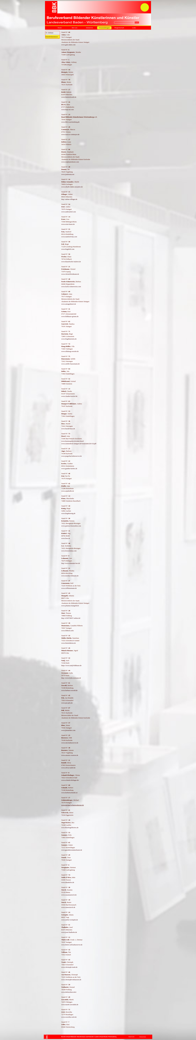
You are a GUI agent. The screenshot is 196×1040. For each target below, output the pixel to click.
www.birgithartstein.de (69, 339)
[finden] (124, 22)
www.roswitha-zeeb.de (69, 1017)
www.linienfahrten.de (68, 643)
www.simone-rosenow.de (69, 755)
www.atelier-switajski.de (69, 920)
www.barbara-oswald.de (69, 690)
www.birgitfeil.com (67, 249)
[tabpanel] (106, 532)
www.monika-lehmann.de (70, 576)
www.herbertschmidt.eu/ (69, 793)
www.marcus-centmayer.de (70, 134)
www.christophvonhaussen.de (71, 980)
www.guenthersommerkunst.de (71, 850)
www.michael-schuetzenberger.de (72, 805)
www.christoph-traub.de (69, 967)
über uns (75, 28)
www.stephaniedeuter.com (70, 162)
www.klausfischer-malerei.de (71, 262)
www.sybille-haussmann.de (70, 364)
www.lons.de (65, 538)
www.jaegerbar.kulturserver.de (71, 456)
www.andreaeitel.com (68, 212)
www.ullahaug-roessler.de (70, 351)
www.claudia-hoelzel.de (69, 396)
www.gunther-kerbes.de (69, 468)
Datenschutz (142, 1037)
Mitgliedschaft (119, 28)
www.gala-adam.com (68, 45)
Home (60, 28)
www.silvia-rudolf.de (68, 768)
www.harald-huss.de (68, 429)
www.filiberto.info (67, 631)
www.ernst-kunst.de (68, 224)
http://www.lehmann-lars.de (70, 563)
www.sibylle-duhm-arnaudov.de (72, 187)
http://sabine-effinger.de (69, 199)
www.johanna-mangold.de (70, 606)
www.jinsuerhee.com (68, 730)
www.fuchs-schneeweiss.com (71, 286)
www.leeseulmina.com (68, 551)
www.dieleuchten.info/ (68, 992)
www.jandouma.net (67, 174)
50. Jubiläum (49, 33)
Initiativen (89, 28)
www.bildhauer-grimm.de (69, 316)
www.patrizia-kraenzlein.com (71, 526)
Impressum (131, 1036)
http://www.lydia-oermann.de (71, 678)
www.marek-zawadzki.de (69, 1004)
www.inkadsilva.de (67, 882)
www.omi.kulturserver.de (69, 743)
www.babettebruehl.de (68, 97)
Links (134, 28)
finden (137, 22)
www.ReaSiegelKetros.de (69, 827)
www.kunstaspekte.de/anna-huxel (72, 441)
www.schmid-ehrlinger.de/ (70, 780)
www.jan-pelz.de (67, 703)
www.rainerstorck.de (68, 907)
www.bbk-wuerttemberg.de (70, 122)
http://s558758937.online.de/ (70, 618)
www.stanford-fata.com (69, 237)
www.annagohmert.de (68, 304)
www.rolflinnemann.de (69, 588)
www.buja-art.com (67, 109)
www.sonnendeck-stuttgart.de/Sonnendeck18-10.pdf (78, 444)
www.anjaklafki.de (67, 491)
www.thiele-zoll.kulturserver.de (71, 945)
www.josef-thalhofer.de (69, 932)
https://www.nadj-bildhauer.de (71, 665)
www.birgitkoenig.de (68, 513)
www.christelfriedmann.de (70, 274)
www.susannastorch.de (69, 895)
